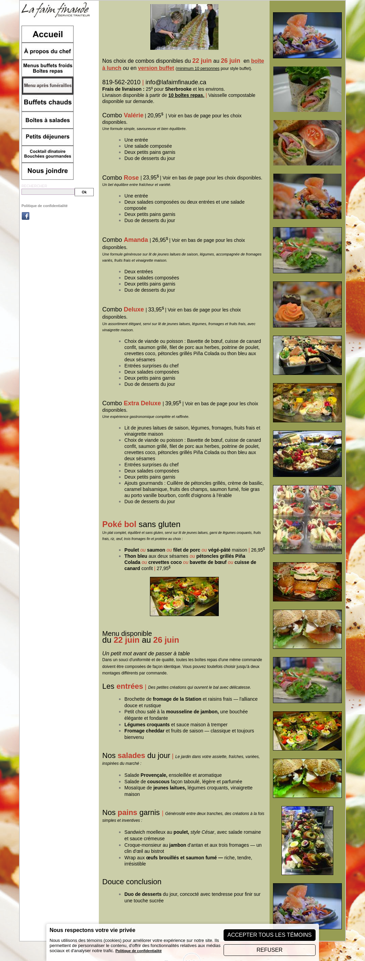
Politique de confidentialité (44, 206)
